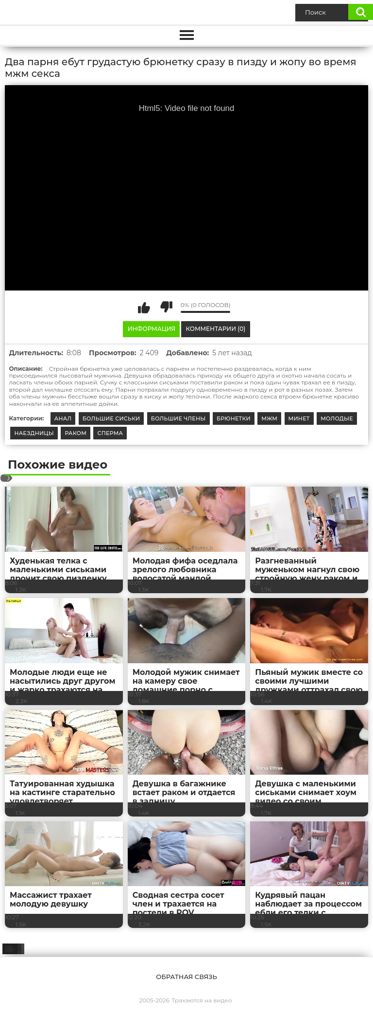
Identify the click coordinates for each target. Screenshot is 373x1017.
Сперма (110, 433)
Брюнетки (234, 418)
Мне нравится (144, 307)
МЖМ (269, 418)
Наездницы (34, 433)
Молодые (337, 418)
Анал (63, 418)
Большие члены (178, 418)
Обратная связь (186, 977)
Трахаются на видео (201, 1000)
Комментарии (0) (216, 328)
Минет (299, 418)
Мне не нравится (166, 307)
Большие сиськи (111, 418)
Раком (75, 433)
